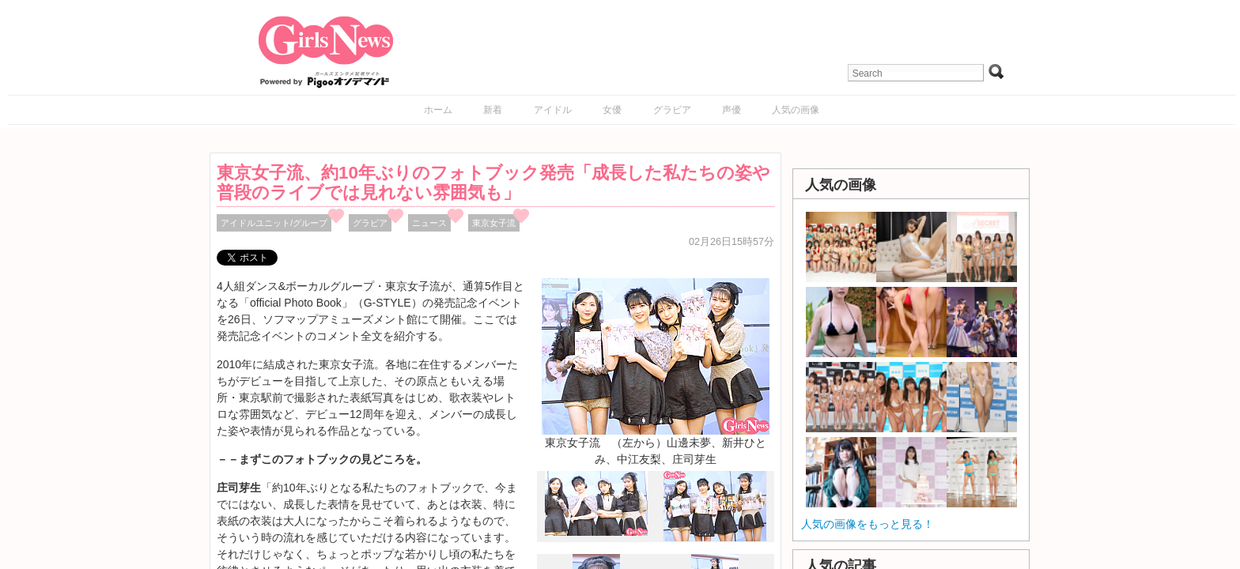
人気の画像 (795, 109)
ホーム (438, 109)
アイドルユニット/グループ (274, 223)
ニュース (429, 223)
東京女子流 (494, 223)
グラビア (672, 109)
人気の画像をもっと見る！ (867, 524)
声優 (731, 109)
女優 (612, 109)
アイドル (553, 109)
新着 (492, 109)
